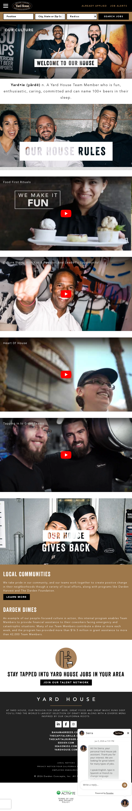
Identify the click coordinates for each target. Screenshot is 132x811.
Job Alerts (118, 6)
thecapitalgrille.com (66, 736)
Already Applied (94, 6)
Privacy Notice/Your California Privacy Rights (66, 766)
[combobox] (50, 16)
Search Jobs (113, 16)
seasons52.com (66, 746)
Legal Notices (66, 763)
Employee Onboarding (66, 770)
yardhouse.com (66, 750)
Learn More (16, 596)
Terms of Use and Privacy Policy (66, 800)
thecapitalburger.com (66, 739)
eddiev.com (66, 743)
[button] (63, 16)
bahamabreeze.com (66, 732)
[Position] (18, 16)
